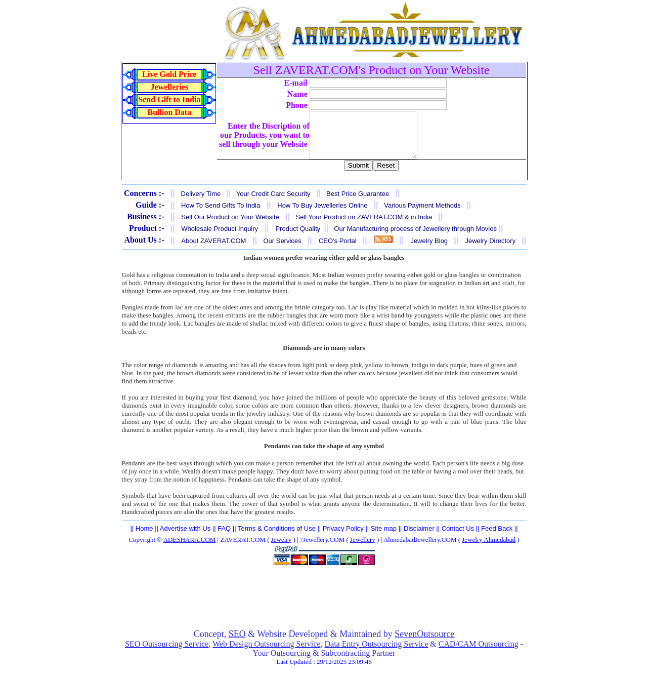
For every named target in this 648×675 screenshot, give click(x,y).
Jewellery (362, 548)
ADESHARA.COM (189, 548)
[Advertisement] (324, 606)
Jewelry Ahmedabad (488, 548)
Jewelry (281, 548)
